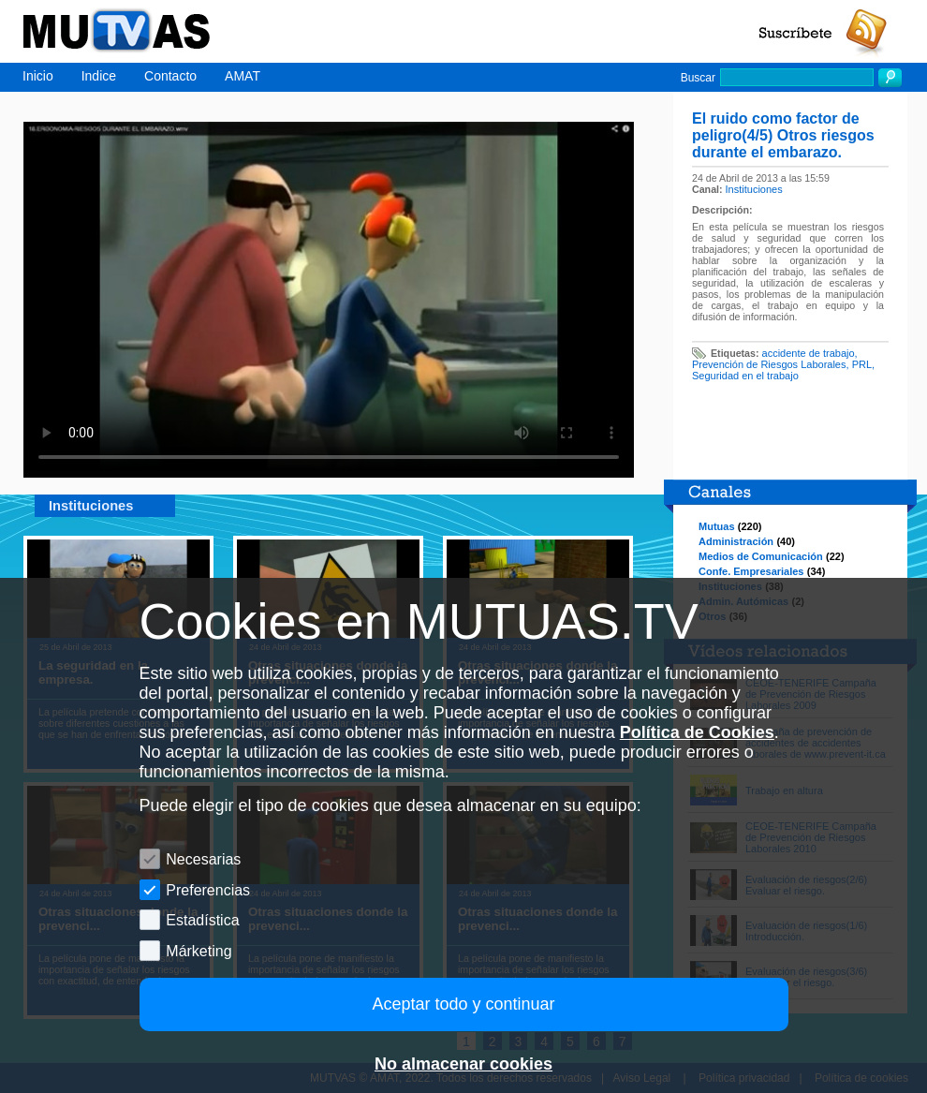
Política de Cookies (697, 732)
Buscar (698, 77)
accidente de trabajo (808, 353)
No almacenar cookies (463, 1064)
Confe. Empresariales (751, 571)
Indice (98, 75)
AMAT (242, 75)
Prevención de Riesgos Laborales (769, 364)
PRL (862, 364)
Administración (736, 541)
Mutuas (717, 526)
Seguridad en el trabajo (745, 375)
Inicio (37, 75)
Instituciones (754, 189)
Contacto (170, 75)
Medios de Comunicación (761, 556)
